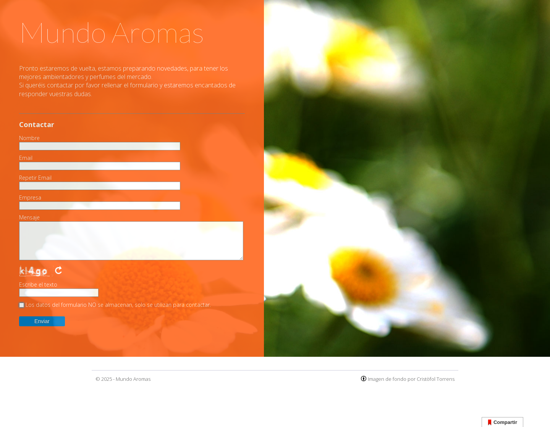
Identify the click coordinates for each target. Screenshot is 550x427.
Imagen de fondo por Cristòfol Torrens (411, 378)
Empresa (30, 198)
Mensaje (29, 217)
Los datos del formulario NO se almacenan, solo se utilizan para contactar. (118, 304)
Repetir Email (35, 178)
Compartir (502, 422)
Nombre (29, 138)
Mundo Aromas (133, 378)
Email (25, 158)
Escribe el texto (38, 285)
